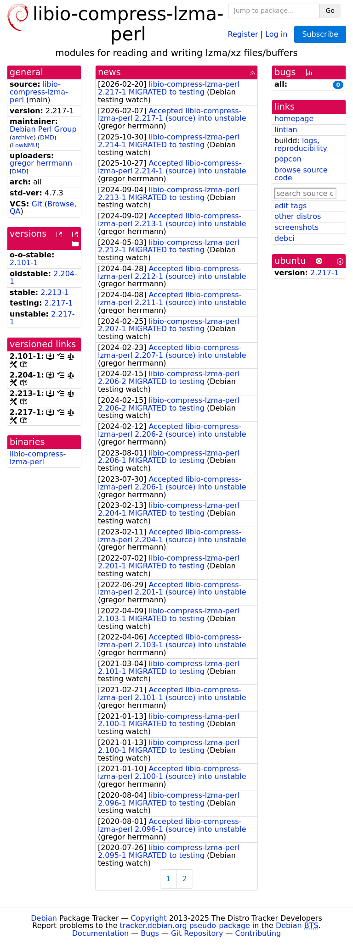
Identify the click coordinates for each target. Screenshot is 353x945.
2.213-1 (54, 292)
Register (243, 33)
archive (23, 137)
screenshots (296, 227)
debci (284, 238)
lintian (285, 129)
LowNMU (24, 145)
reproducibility (300, 148)
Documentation (100, 933)
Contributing (258, 933)
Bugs (150, 933)
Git (36, 204)
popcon (288, 159)
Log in (276, 33)
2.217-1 (59, 303)
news (109, 72)
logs (309, 140)
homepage (293, 118)
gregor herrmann (41, 163)
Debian (44, 918)
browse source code (301, 174)
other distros (297, 216)
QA (15, 211)
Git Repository (197, 933)
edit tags (290, 205)
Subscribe (320, 34)
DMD (47, 137)
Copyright (148, 918)
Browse (60, 204)
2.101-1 (24, 262)
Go (330, 10)
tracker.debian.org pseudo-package (185, 925)
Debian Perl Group (43, 129)
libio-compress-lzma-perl (39, 92)
